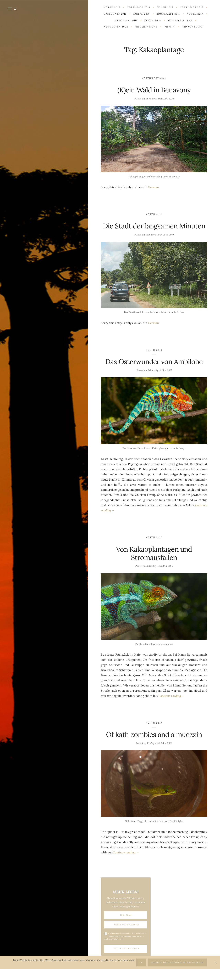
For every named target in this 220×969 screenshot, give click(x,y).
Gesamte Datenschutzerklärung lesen (177, 962)
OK (141, 962)
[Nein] (215, 962)
